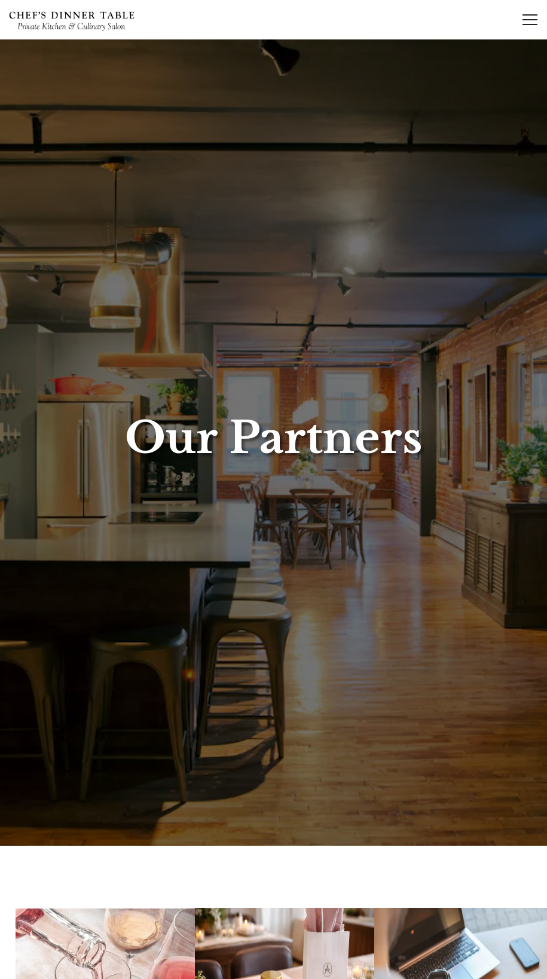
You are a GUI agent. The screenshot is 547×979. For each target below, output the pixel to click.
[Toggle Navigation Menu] (530, 20)
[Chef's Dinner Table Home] (72, 19)
